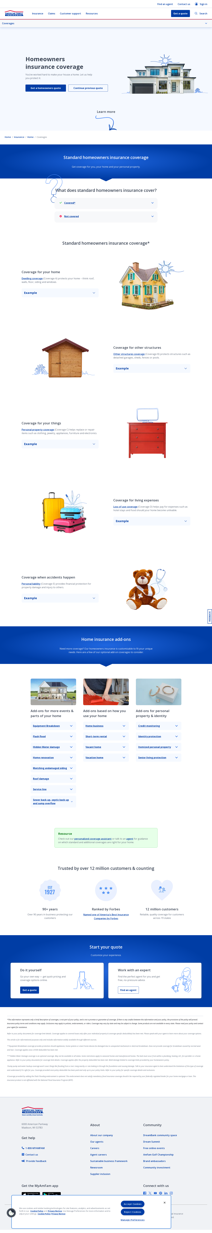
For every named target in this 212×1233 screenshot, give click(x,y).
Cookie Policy (36, 1211)
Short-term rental (105, 736)
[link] (33, 1148)
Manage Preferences (133, 1219)
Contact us (184, 4)
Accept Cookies (132, 1204)
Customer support (70, 13)
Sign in (201, 4)
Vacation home (105, 757)
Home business (105, 725)
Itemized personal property (158, 747)
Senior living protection (158, 757)
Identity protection (158, 736)
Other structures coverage (129, 354)
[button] (11, 1213)
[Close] (164, 1202)
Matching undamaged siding (53, 768)
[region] (91, 1211)
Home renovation (53, 757)
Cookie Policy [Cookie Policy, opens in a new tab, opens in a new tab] (44, 1213)
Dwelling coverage (32, 278)
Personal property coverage (38, 429)
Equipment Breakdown (53, 725)
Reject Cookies (132, 1212)
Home (8, 137)
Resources (92, 13)
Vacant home (105, 747)
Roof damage (53, 778)
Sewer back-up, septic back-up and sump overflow (53, 801)
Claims (51, 13)
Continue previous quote (88, 88)
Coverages (104, 23)
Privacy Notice (55, 1211)
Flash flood (53, 736)
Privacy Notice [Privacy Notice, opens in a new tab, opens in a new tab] (58, 1213)
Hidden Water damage (53, 747)
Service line (53, 789)
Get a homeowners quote (46, 88)
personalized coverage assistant (93, 838)
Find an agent (165, 4)
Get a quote (30, 990)
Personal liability (31, 583)
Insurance (37, 13)
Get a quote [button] (180, 13)
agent (129, 838)
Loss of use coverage (125, 506)
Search (201, 13)
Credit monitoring (158, 725)
